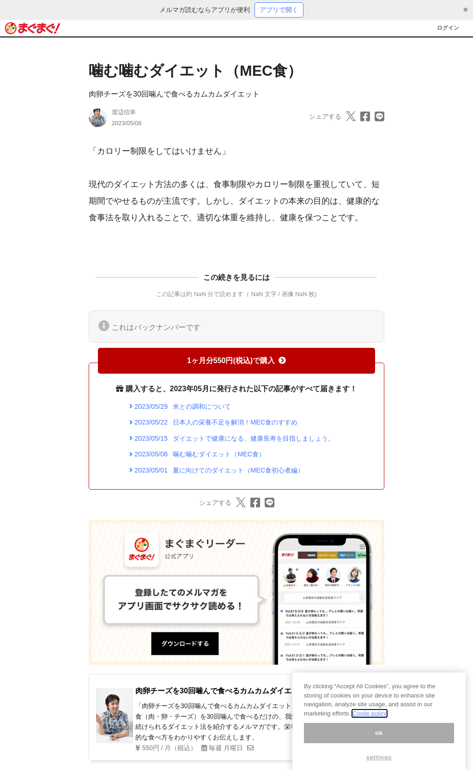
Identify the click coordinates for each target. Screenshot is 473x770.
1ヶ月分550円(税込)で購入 (236, 360)
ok (379, 741)
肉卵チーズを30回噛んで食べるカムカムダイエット (174, 94)
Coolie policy (369, 722)
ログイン (448, 27)
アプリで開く (279, 9)
